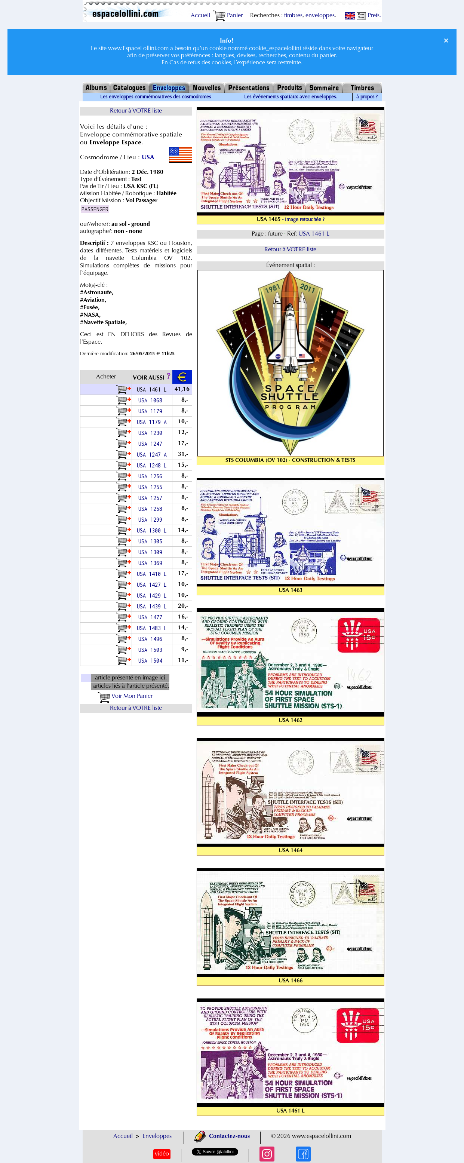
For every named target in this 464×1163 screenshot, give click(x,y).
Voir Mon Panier (125, 696)
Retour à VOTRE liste (136, 111)
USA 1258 (151, 509)
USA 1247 (151, 444)
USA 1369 (151, 563)
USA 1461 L (313, 234)
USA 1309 (151, 552)
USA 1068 (151, 400)
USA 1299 (151, 519)
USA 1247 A (152, 454)
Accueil (200, 16)
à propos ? (367, 97)
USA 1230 (151, 433)
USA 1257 (151, 498)
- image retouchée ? (303, 220)
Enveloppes (157, 1136)
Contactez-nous (222, 1136)
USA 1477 (151, 617)
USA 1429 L (152, 595)
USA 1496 (151, 639)
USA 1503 (151, 650)
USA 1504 (151, 660)
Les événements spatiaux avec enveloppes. (290, 97)
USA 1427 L (152, 585)
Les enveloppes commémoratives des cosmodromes (155, 97)
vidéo (162, 1154)
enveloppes (320, 16)
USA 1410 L (152, 574)
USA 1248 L (152, 465)
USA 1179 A (152, 422)
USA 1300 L (152, 530)
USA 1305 (151, 541)
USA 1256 (151, 476)
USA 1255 (151, 487)
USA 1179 (151, 411)
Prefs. (369, 16)
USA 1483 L (152, 628)
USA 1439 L (152, 606)
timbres (293, 16)
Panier (228, 16)
